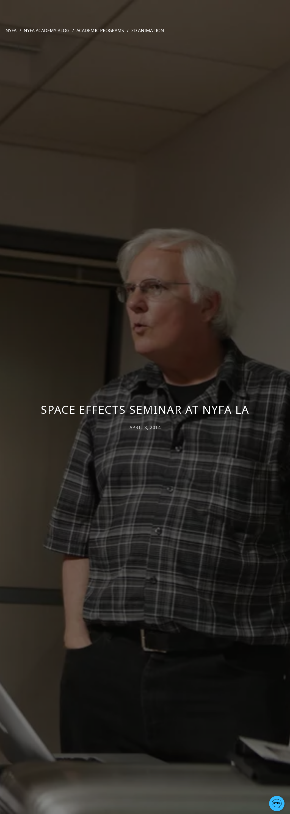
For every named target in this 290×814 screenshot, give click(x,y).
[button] (277, 803)
